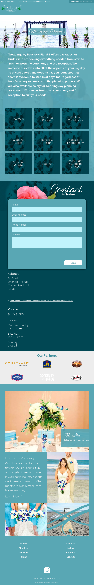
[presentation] (30, 254)
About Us (23, 548)
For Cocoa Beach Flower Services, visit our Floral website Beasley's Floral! (41, 301)
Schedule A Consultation (81, 1)
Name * (15, 204)
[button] (90, 9)
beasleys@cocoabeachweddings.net (34, 1)
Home (23, 543)
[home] (11, 9)
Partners (70, 552)
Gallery (70, 548)
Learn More (12, 496)
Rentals (23, 556)
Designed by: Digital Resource (47, 578)
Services (23, 552)
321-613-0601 (9, 1)
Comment (17, 234)
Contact (70, 556)
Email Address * (19, 214)
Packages (70, 543)
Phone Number (19, 224)
